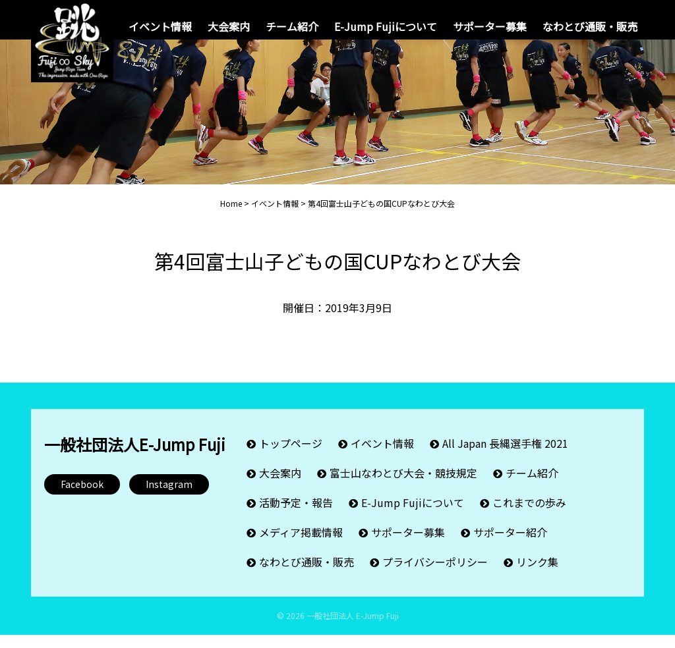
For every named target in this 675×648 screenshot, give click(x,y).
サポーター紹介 (510, 545)
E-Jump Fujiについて (385, 26)
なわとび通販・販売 (590, 26)
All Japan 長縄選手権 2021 (505, 456)
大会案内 (229, 26)
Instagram (169, 497)
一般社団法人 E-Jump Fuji (353, 628)
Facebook (82, 497)
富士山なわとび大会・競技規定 (403, 486)
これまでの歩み (529, 516)
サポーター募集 (490, 26)
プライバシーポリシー (435, 575)
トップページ (290, 456)
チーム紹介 (292, 26)
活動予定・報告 (296, 516)
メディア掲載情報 (301, 545)
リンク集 (537, 575)
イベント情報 (160, 26)
